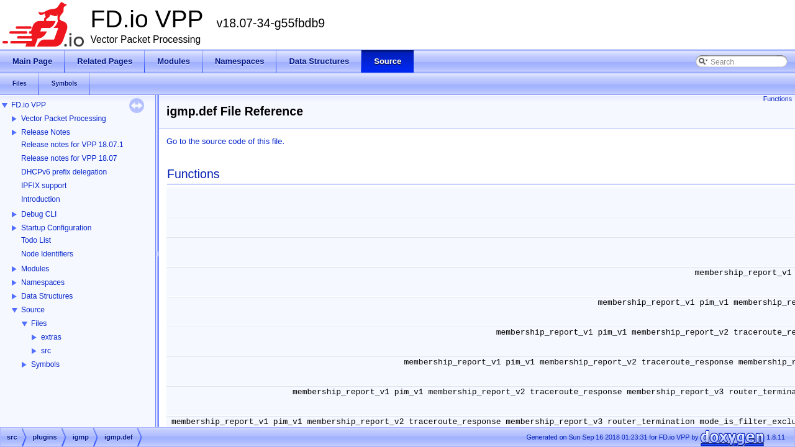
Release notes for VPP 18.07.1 (72, 144)
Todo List (36, 240)
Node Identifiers (47, 254)
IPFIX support (43, 185)
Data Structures (47, 296)
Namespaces (43, 282)
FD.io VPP (28, 105)
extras (51, 337)
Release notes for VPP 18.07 (69, 158)
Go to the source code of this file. (225, 141)
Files (39, 323)
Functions (777, 98)
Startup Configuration (56, 228)
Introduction (40, 199)
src (46, 350)
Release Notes (45, 132)
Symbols (45, 364)
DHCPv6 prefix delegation (64, 172)
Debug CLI (39, 214)
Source (33, 309)
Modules (35, 268)
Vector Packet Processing (63, 118)
